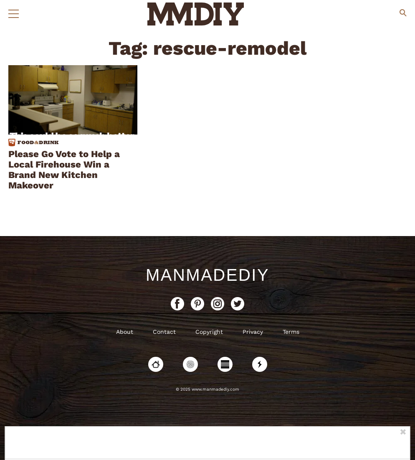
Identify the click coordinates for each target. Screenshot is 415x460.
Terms (291, 331)
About (124, 331)
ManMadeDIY (207, 275)
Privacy (253, 331)
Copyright (209, 331)
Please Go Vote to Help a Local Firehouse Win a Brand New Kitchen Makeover (64, 170)
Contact (164, 331)
